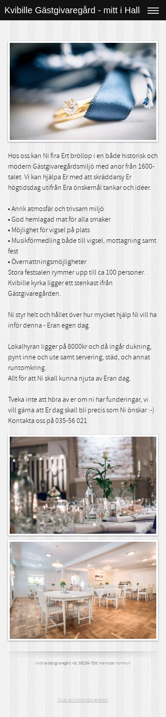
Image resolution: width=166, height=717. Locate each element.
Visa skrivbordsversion (83, 699)
